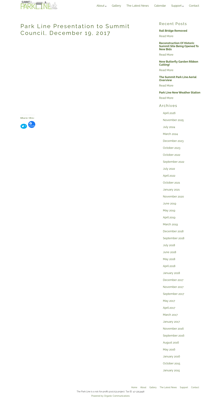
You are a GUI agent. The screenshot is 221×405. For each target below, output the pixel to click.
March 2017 (170, 314)
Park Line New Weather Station (179, 92)
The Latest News (137, 5)
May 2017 (169, 300)
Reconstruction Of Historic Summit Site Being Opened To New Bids (179, 46)
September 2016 (173, 335)
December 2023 (173, 140)
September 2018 (173, 238)
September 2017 (173, 293)
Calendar (160, 5)
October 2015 (171, 363)
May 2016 (169, 349)
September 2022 (173, 161)
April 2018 (169, 266)
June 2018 (169, 252)
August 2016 (171, 342)
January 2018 (171, 273)
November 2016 (173, 328)
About (101, 5)
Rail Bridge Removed (173, 30)
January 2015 (171, 370)
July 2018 (169, 245)
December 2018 (173, 231)
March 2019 (170, 224)
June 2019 (169, 203)
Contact (194, 5)
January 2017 (171, 321)
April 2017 (169, 307)
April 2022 (169, 175)
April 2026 (169, 113)
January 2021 (171, 189)
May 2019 (169, 210)
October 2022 (171, 154)
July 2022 (169, 168)
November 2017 (173, 286)
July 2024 (169, 127)
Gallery (116, 5)
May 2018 (169, 259)
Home (134, 387)
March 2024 (170, 134)
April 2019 (169, 217)
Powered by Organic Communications (110, 396)
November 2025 (173, 120)
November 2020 (173, 196)
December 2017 (173, 280)
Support (177, 5)
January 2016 (171, 356)
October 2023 (171, 147)
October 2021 (171, 182)
